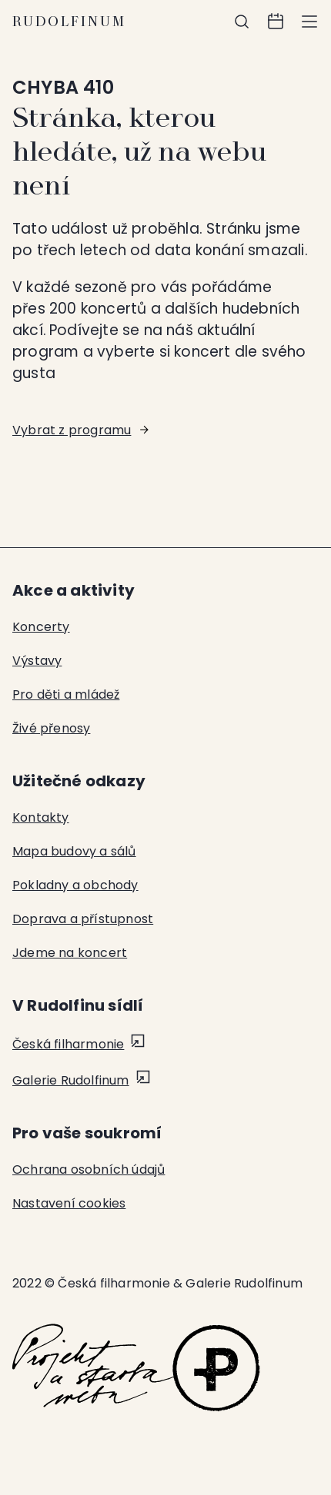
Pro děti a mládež (65, 694)
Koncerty (41, 627)
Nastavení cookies (68, 1203)
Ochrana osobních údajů (88, 1169)
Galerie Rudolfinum (70, 1080)
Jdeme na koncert (69, 953)
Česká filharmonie (68, 1044)
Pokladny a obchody (75, 885)
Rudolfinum (69, 21)
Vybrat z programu (71, 430)
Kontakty (40, 817)
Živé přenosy (51, 728)
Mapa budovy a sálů (74, 851)
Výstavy (37, 660)
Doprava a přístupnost (82, 919)
